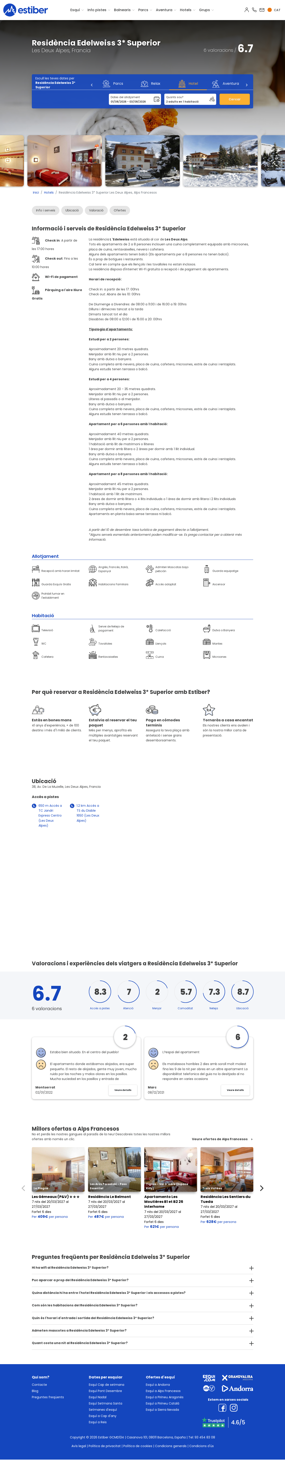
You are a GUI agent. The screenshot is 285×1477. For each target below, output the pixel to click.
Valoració (96, 210)
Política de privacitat (105, 1446)
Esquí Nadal (97, 1397)
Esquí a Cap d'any (102, 1416)
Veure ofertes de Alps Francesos (220, 1139)
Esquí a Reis (98, 1422)
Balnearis (122, 9)
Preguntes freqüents (48, 1397)
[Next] (246, 85)
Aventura (164, 9)
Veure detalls (122, 1090)
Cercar (235, 99)
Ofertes (120, 210)
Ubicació (72, 210)
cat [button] (274, 10)
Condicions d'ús (201, 1446)
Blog (35, 1391)
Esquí (75, 9)
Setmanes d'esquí (103, 1409)
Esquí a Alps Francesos (163, 1391)
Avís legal (78, 1446)
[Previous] (92, 85)
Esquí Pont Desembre (105, 1391)
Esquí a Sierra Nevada (162, 1409)
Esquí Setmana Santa (105, 1403)
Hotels (185, 9)
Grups (204, 9)
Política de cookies (137, 1446)
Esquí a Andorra (158, 1384)
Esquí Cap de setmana (106, 1384)
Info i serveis (45, 210)
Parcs (143, 9)
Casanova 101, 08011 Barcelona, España (156, 1437)
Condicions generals (171, 1446)
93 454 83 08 (205, 1437)
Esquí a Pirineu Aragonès (164, 1397)
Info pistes (97, 9)
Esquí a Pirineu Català (162, 1403)
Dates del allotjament (125, 97)
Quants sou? (174, 97)
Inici (36, 192)
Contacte (39, 1384)
